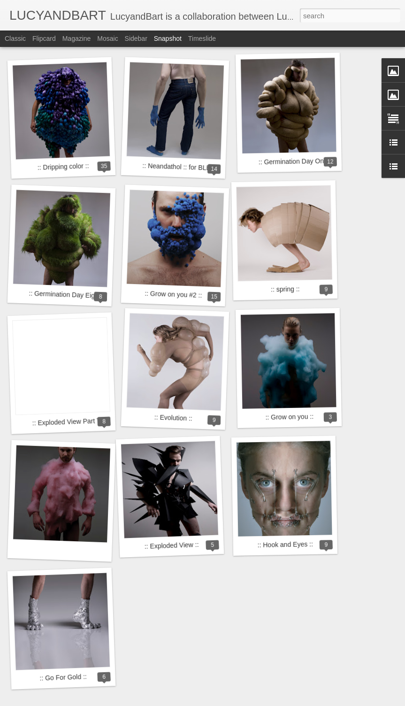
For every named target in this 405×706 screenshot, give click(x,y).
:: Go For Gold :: (63, 677)
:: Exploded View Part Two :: (73, 421)
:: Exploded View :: (172, 545)
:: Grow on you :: (289, 417)
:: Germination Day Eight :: (67, 295)
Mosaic (107, 38)
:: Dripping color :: (63, 166)
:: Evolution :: (173, 418)
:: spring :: (285, 289)
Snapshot (168, 38)
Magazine (76, 38)
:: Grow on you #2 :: (173, 294)
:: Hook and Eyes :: (285, 544)
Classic (15, 38)
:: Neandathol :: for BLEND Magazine (196, 167)
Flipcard (44, 38)
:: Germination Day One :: (296, 161)
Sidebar (136, 38)
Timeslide (202, 38)
